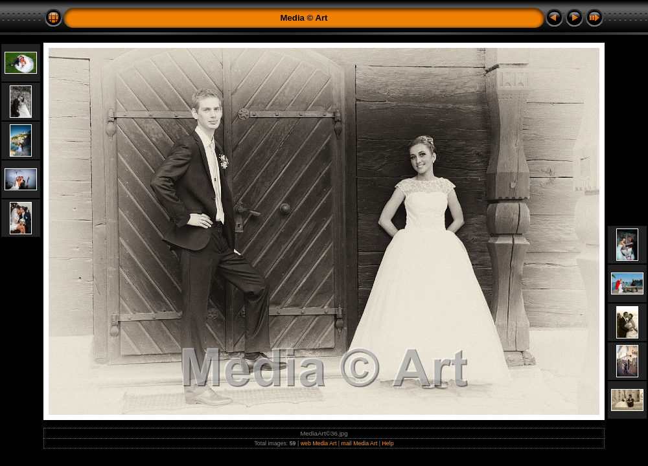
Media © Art (304, 18)
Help (388, 443)
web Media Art (319, 443)
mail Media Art (359, 443)
